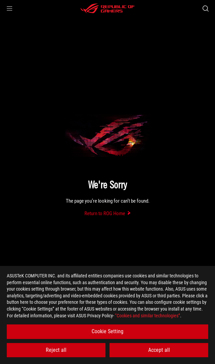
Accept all (159, 350)
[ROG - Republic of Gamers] (107, 8)
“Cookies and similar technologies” (147, 315)
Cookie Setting (107, 331)
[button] (9, 8)
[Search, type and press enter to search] (205, 8)
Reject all (56, 350)
